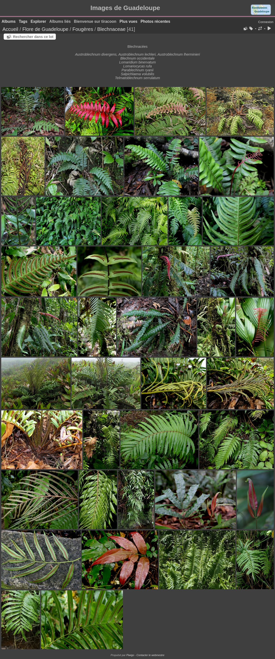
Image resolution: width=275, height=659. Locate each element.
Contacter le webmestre (150, 655)
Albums (9, 21)
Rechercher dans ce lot (33, 37)
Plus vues (128, 21)
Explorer (38, 21)
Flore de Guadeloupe (45, 29)
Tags (23, 21)
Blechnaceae (111, 29)
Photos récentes (155, 21)
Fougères (82, 29)
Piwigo (130, 655)
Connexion (265, 22)
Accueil (10, 29)
